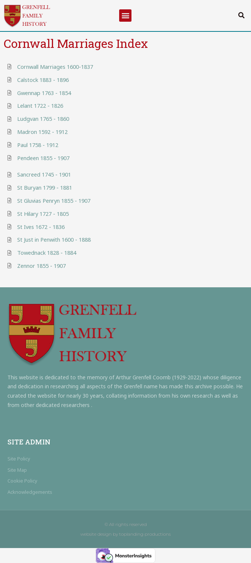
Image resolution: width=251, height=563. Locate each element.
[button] (125, 15)
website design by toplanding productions (125, 534)
